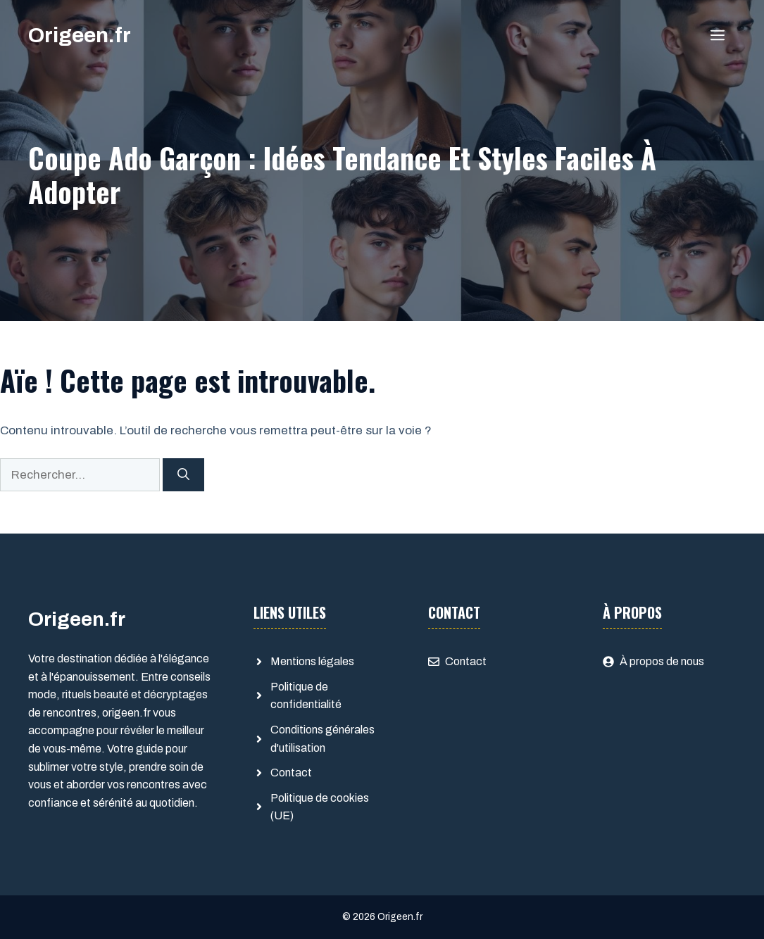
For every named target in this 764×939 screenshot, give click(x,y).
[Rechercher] (183, 475)
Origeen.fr (79, 35)
